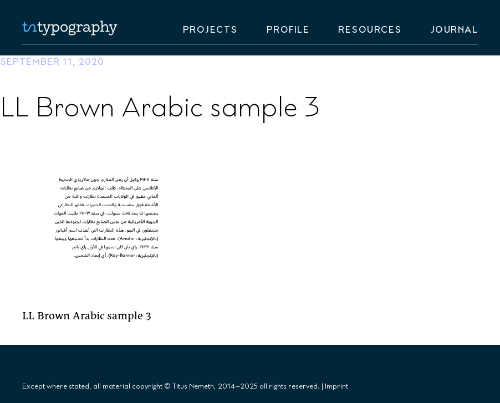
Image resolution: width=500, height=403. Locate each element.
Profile (288, 30)
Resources (370, 30)
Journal (454, 30)
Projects (210, 30)
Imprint (336, 386)
